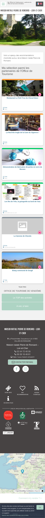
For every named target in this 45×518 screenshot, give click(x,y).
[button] (22, 95)
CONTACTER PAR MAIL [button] (22, 362)
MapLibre (38, 491)
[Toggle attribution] (42, 491)
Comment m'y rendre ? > (30, 498)
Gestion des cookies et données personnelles (15, 515)
